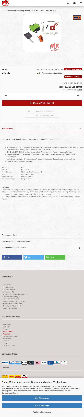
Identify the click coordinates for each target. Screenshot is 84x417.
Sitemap (5, 343)
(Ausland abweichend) (56, 73)
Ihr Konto (6, 327)
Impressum (7, 285)
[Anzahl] (42, 95)
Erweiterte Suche (9, 346)
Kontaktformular (8, 287)
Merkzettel (6, 325)
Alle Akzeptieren (42, 398)
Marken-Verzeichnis (9, 308)
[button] (6, 95)
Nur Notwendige (42, 406)
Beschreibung (8, 128)
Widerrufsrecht (8, 292)
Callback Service (8, 289)
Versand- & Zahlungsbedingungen (15, 294)
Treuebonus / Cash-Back (11, 306)
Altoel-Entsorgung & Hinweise (13, 301)
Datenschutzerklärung (10, 393)
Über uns (6, 341)
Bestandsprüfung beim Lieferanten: (16, 241)
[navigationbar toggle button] (81, 3)
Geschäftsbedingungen (11, 297)
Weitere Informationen (42, 412)
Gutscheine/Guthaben (10, 336)
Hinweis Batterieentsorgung (12, 303)
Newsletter (6, 339)
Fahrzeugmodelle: (9, 235)
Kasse (5, 329)
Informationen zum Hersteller (14, 248)
